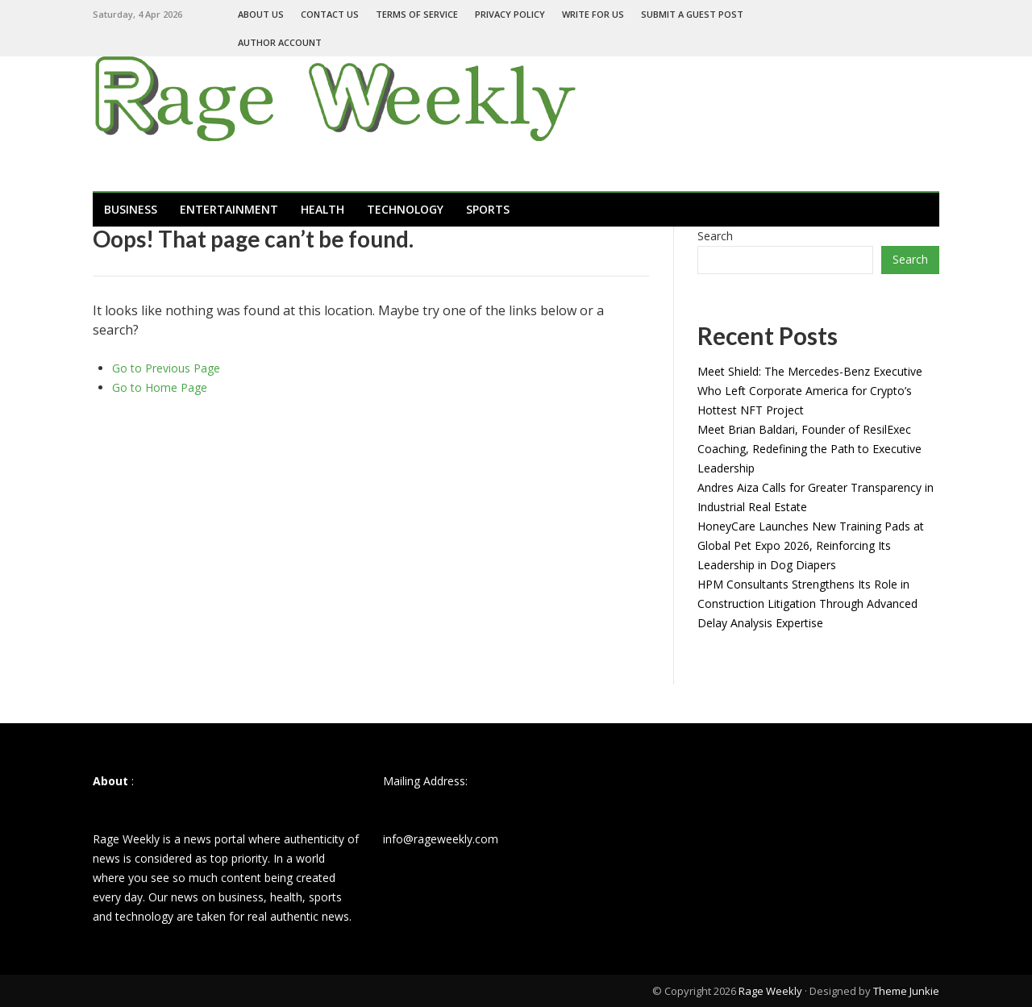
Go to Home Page (159, 387)
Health (322, 209)
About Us (261, 14)
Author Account (280, 42)
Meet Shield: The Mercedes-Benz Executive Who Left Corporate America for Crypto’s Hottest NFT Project (809, 391)
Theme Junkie (906, 991)
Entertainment (229, 209)
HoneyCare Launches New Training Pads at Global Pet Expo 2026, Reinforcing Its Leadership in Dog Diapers (810, 545)
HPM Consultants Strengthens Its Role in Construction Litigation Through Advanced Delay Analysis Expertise (807, 603)
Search (715, 235)
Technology (405, 209)
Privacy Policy (510, 14)
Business (130, 209)
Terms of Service (417, 14)
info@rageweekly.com (440, 839)
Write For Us (593, 14)
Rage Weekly (770, 991)
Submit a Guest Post (692, 14)
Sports (488, 209)
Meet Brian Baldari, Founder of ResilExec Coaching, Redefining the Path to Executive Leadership (809, 449)
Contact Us (330, 14)
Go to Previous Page (166, 368)
